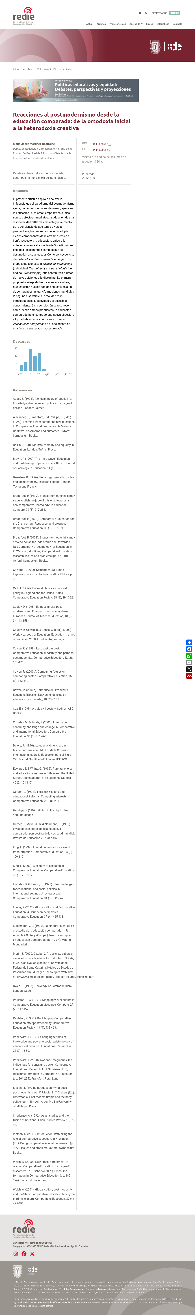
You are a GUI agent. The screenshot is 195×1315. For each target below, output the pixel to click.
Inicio (16, 69)
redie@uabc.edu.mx (105, 1289)
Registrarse (159, 13)
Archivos (101, 24)
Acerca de (135, 24)
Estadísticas (163, 24)
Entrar (174, 13)
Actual (89, 24)
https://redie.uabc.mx (74, 1289)
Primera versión (117, 24)
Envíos (149, 24)
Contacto (177, 24)
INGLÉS (103, 144)
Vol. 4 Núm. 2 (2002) (47, 69)
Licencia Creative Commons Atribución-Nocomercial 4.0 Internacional (53, 1302)
